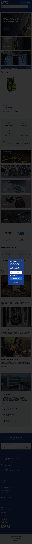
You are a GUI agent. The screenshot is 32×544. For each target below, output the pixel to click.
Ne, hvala (16, 282)
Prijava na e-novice (16, 278)
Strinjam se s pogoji (15, 275)
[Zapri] (22, 261)
